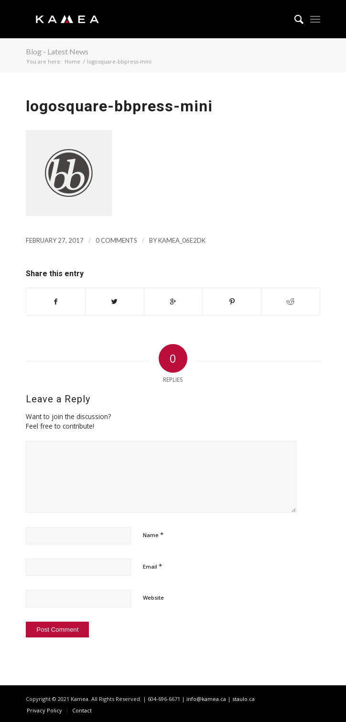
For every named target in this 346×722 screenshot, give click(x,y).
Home (72, 61)
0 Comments (116, 240)
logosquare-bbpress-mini (119, 106)
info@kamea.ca (206, 698)
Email (152, 566)
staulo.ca (243, 698)
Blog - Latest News (57, 51)
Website (153, 597)
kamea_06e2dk (181, 240)
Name (153, 534)
